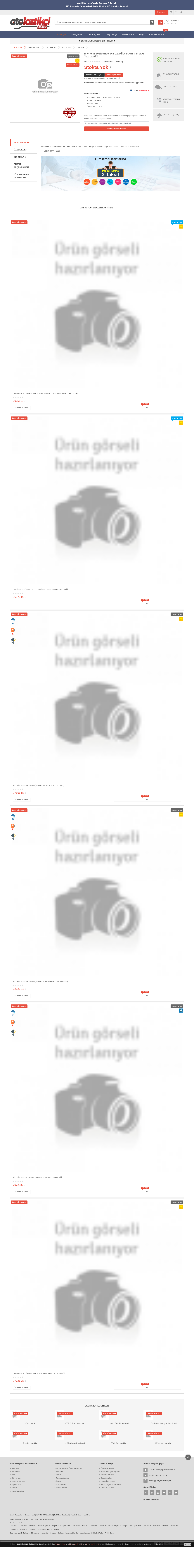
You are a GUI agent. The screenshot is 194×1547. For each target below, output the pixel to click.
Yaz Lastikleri (51, 47)
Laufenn (88, 1533)
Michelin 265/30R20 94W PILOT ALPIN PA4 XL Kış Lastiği (37, 1177)
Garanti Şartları (106, 1478)
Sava (111, 1533)
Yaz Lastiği (34, 1519)
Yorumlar (20, 157)
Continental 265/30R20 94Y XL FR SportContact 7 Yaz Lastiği (39, 1373)
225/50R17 (130, 1526)
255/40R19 (14, 1529)
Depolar (14, 1488)
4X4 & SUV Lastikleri (45, 1515)
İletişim (58, 1481)
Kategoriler (77, 34)
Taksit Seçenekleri (21, 166)
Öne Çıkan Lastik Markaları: (20, 1533)
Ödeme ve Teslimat (108, 1468)
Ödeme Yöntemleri (107, 1475)
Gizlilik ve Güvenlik (107, 1488)
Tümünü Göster (20, 1413)
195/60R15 (32, 1526)
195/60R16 (67, 1526)
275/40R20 (32, 1529)
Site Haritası (16, 1478)
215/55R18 (165, 1526)
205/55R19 (174, 1526)
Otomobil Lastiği (31, 1515)
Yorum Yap (119, 62)
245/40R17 (138, 1526)
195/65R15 (41, 1526)
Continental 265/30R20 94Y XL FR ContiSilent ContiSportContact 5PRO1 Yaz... (46, 393)
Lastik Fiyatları (94, 34)
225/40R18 (147, 1526)
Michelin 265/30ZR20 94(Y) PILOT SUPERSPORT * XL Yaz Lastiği (41, 981)
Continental (44, 1533)
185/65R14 (23, 1526)
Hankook (60, 1533)
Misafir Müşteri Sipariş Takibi (111, 1485)
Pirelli (107, 1533)
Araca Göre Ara (158, 33)
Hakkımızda (128, 34)
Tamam (187, 1544)
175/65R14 (14, 1526)
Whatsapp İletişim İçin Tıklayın (160, 1481)
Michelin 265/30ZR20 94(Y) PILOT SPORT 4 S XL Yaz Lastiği (39, 785)
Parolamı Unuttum (62, 1478)
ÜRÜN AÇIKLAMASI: (92, 94)
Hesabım (59, 1472)
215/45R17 (112, 1526)
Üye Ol (58, 1475)
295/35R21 (41, 1529)
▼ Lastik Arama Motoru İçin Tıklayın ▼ (97, 41)
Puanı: (86, 62)
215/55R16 (59, 1526)
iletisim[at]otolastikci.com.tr (165, 1470)
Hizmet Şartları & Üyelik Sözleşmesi (69, 1468)
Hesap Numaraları (18, 1481)
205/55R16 (50, 1526)
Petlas (101, 1533)
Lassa (81, 1533)
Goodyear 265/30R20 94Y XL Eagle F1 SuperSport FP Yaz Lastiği (40, 589)
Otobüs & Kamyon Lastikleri (80, 1515)
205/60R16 (76, 1526)
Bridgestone (35, 1533)
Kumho (75, 1533)
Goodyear (53, 1533)
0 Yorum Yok (108, 62)
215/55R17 (94, 1526)
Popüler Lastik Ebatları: (18, 1523)
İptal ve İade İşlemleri (108, 1481)
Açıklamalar (22, 142)
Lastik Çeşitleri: (15, 1519)
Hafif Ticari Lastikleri (61, 1515)
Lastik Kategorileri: (17, 1515)
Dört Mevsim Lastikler (47, 1519)
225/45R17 (121, 1526)
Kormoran (68, 1533)
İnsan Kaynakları (18, 1491)
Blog (141, 34)
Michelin (81, 47)
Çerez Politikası (61, 1488)
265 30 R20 (66, 47)
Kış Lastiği (112, 34)
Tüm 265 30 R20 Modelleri (22, 176)
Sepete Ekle (22, 408)
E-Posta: (162, 1470)
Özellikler (20, 150)
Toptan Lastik (16, 1485)
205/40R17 (103, 1526)
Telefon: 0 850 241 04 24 (158, 1475)
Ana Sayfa (61, 34)
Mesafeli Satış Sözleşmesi (110, 1472)
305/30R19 (23, 1529)
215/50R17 (85, 1526)
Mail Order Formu (62, 1485)
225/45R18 (156, 1526)
